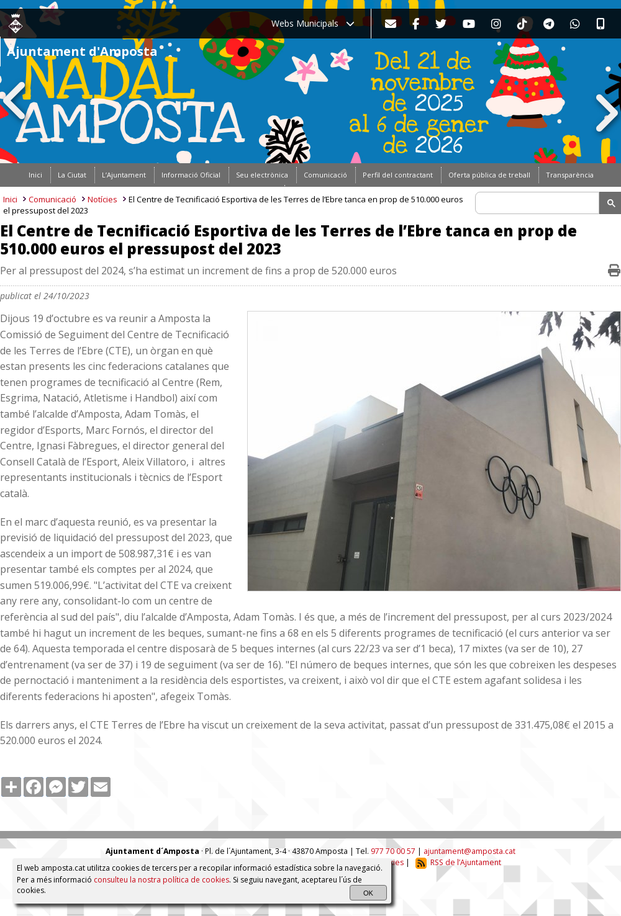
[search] (539, 202)
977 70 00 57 (393, 851)
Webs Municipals (313, 23)
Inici (10, 199)
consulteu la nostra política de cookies (161, 879)
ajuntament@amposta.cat (469, 851)
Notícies (102, 199)
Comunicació (52, 199)
